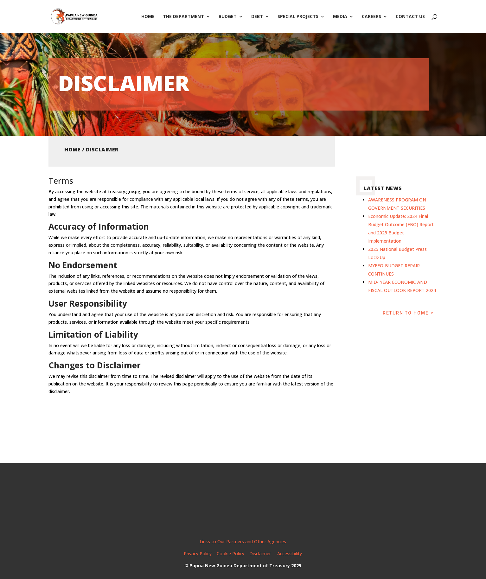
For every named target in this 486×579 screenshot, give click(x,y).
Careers (371, 16)
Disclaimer (260, 553)
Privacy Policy (198, 553)
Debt (257, 16)
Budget (228, 16)
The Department (183, 16)
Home (148, 16)
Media (340, 16)
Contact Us (410, 16)
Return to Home (406, 312)
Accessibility (289, 553)
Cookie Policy (230, 553)
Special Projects (298, 16)
